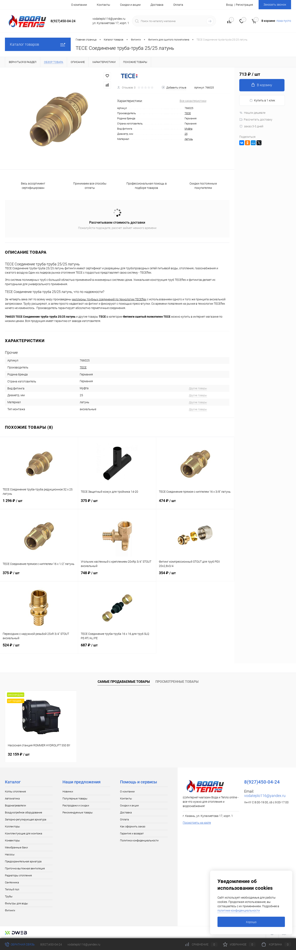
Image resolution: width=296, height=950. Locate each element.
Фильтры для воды (16, 903)
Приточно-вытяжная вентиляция (25, 868)
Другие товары (198, 388)
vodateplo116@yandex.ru (265, 795)
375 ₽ (117, 503)
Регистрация (244, 4)
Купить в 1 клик (262, 100)
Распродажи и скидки (75, 805)
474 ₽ (195, 503)
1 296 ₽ (39, 503)
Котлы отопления (15, 791)
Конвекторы (12, 840)
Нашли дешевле (252, 112)
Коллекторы (12, 826)
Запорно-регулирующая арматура (25, 819)
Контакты (103, 4)
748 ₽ (117, 575)
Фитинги (10, 910)
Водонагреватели (15, 805)
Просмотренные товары (177, 682)
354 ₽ (195, 575)
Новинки (67, 791)
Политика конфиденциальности (139, 840)
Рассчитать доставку (255, 119)
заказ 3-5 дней (251, 126)
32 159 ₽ (19, 754)
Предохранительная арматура (23, 861)
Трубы (9, 896)
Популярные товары (74, 798)
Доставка (156, 4)
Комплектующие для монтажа (23, 833)
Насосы (10, 854)
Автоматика (12, 798)
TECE (188, 113)
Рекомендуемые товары (77, 812)
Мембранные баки (16, 847)
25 (186, 133)
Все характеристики (193, 100)
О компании (79, 4)
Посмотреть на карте (197, 822)
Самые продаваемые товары (124, 682)
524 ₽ (39, 647)
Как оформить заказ (132, 826)
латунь (189, 139)
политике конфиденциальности (238, 910)
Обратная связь (20, 944)
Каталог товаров (38, 44)
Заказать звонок (275, 4)
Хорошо (251, 922)
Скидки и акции (130, 4)
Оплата (178, 4)
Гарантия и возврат (132, 833)
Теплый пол (12, 889)
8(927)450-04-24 (51, 944)
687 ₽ (117, 647)
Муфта (188, 128)
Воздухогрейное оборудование (23, 812)
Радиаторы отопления (18, 875)
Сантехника (12, 882)
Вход (229, 4)
